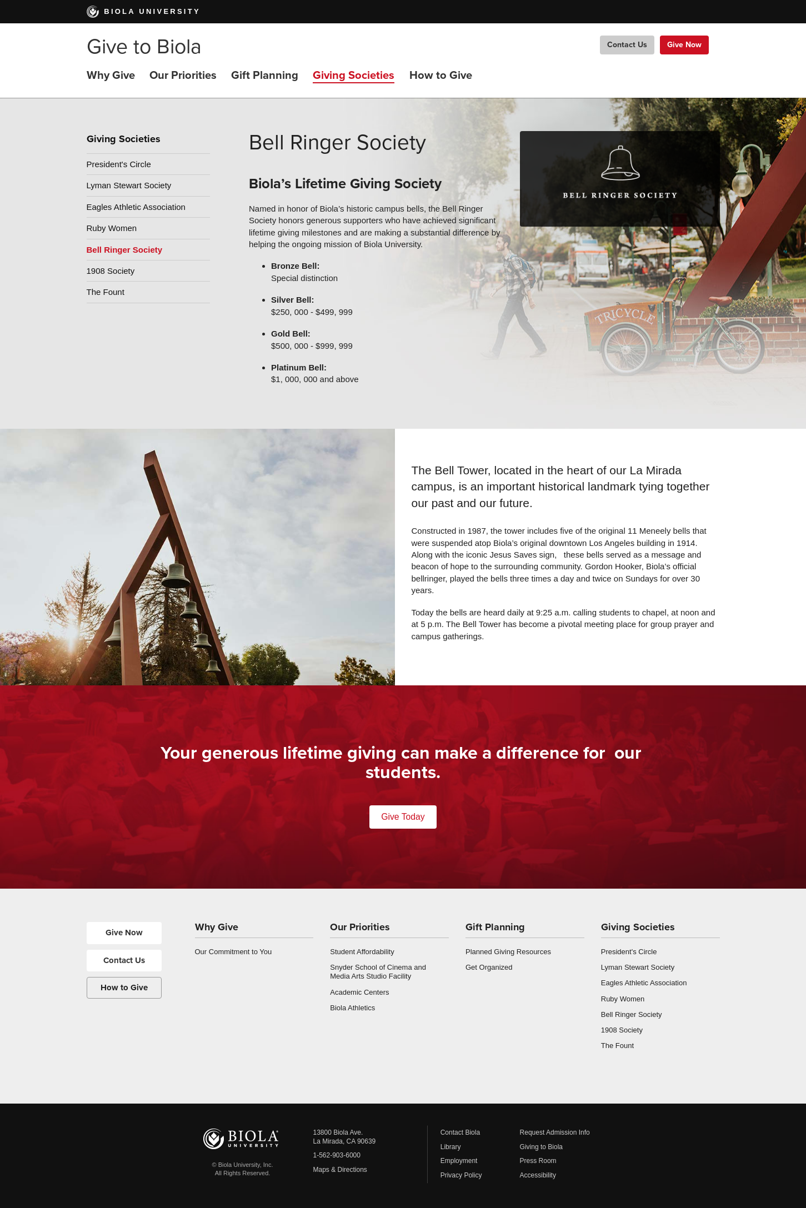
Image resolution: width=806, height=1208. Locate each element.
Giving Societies (353, 75)
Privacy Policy (461, 1175)
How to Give (440, 75)
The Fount (105, 292)
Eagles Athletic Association (136, 207)
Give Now (684, 44)
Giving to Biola (541, 1147)
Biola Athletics (352, 1008)
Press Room (538, 1161)
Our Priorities (183, 75)
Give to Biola (144, 46)
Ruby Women (112, 228)
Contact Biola (460, 1132)
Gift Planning (264, 75)
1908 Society (111, 270)
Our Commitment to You (233, 952)
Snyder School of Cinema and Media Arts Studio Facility (378, 971)
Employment (459, 1161)
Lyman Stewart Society (129, 185)
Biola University (144, 11)
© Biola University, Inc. (242, 1164)
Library (450, 1147)
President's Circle (119, 164)
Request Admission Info (555, 1132)
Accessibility (538, 1175)
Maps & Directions (340, 1170)
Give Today (403, 816)
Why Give (111, 75)
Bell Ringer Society (125, 249)
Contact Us (627, 44)
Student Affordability (362, 952)
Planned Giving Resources (508, 952)
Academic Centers (359, 992)
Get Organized (489, 967)
